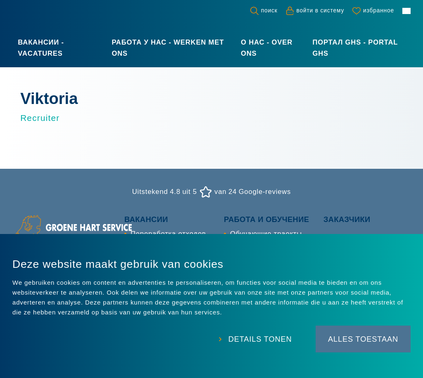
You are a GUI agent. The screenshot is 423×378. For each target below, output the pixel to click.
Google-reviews (264, 192)
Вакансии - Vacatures (41, 47)
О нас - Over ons (266, 47)
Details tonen (258, 339)
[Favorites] (373, 10)
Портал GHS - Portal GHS (355, 47)
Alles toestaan (363, 339)
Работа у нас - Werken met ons (168, 47)
